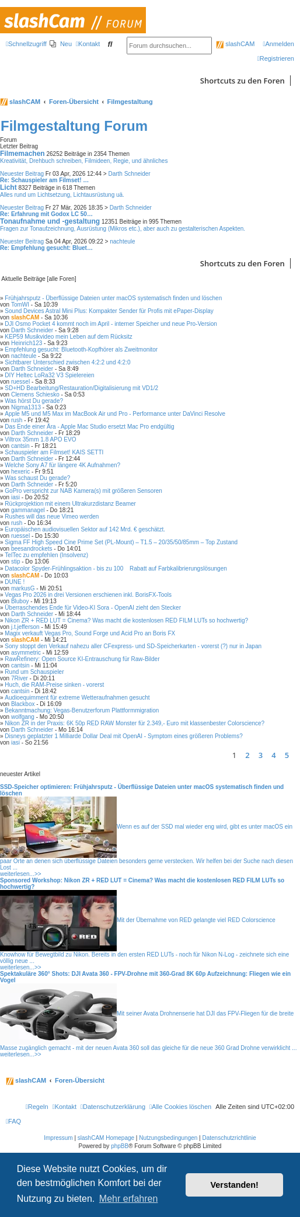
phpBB (119, 1146)
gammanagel (28, 510)
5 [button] (287, 755)
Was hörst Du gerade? (34, 401)
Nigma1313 (26, 407)
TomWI (20, 304)
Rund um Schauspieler (34, 672)
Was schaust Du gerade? (37, 478)
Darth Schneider (129, 174)
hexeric (20, 471)
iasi (15, 497)
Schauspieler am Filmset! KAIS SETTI (54, 452)
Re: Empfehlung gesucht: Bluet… (46, 248)
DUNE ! (15, 582)
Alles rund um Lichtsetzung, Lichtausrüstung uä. (62, 195)
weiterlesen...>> (20, 874)
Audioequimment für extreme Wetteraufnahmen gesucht (77, 697)
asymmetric (26, 652)
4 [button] (273, 755)
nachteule (122, 241)
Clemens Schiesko (35, 394)
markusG (23, 588)
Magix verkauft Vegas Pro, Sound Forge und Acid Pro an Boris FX (90, 633)
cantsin (20, 446)
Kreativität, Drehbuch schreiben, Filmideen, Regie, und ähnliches (84, 161)
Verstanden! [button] (235, 1185)
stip (15, 561)
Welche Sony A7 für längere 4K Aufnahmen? (62, 465)
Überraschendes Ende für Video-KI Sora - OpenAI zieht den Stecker (93, 607)
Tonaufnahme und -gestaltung (50, 221)
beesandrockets (32, 548)
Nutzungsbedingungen (168, 1138)
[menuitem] (61, 44)
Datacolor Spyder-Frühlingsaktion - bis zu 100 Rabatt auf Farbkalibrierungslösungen (115, 568)
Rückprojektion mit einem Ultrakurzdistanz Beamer (70, 503)
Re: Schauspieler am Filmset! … (44, 180)
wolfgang (22, 717)
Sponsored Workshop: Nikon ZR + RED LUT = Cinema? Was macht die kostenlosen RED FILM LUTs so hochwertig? (142, 883)
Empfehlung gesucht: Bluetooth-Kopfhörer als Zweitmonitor (81, 349)
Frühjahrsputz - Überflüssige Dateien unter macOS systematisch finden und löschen (113, 298)
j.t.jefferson (25, 627)
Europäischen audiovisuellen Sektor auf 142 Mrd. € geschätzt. (85, 529)
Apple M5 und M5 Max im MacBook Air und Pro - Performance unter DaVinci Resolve (115, 414)
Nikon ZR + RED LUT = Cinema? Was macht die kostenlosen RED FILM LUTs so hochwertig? (126, 620)
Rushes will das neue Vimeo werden (52, 516)
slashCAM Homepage (106, 1138)
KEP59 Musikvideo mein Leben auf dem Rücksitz (68, 336)
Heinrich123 (26, 343)
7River (19, 678)
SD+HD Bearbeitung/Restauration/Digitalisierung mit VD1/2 (81, 388)
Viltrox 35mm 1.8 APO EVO (40, 439)
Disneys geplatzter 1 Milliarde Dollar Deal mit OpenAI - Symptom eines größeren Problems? (123, 736)
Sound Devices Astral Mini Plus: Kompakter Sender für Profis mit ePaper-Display (109, 311)
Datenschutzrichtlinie (229, 1138)
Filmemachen (22, 153)
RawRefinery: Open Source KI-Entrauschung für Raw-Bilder (82, 659)
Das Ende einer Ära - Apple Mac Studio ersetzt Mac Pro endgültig (89, 426)
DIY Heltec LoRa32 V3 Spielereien (49, 375)
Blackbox (23, 704)
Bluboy (20, 601)
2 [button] (247, 755)
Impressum (58, 1138)
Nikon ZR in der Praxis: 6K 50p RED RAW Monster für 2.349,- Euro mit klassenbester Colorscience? (134, 723)
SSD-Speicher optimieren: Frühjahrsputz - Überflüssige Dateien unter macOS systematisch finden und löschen (142, 790)
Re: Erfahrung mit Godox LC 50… (46, 214)
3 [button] (261, 755)
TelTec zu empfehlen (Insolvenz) (46, 555)
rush (16, 420)
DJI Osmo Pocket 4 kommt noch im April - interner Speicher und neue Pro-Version (111, 324)
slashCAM (235, 43)
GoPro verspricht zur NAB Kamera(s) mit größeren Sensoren (83, 491)
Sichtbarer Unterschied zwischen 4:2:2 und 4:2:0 (67, 362)
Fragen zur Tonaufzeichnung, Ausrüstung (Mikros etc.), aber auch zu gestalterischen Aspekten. (122, 228)
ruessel (20, 381)
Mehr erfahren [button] (128, 1199)
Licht (8, 187)
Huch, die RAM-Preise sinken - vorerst (54, 684)
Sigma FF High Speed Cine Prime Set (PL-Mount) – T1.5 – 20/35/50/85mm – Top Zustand (121, 542)
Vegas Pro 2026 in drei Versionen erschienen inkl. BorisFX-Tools (88, 595)
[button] (297, 755)
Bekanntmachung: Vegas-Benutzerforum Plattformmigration (82, 710)
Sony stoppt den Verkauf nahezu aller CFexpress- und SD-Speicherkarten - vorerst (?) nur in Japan (133, 646)
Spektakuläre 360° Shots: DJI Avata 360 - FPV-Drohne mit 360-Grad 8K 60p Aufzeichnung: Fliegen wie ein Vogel (145, 977)
